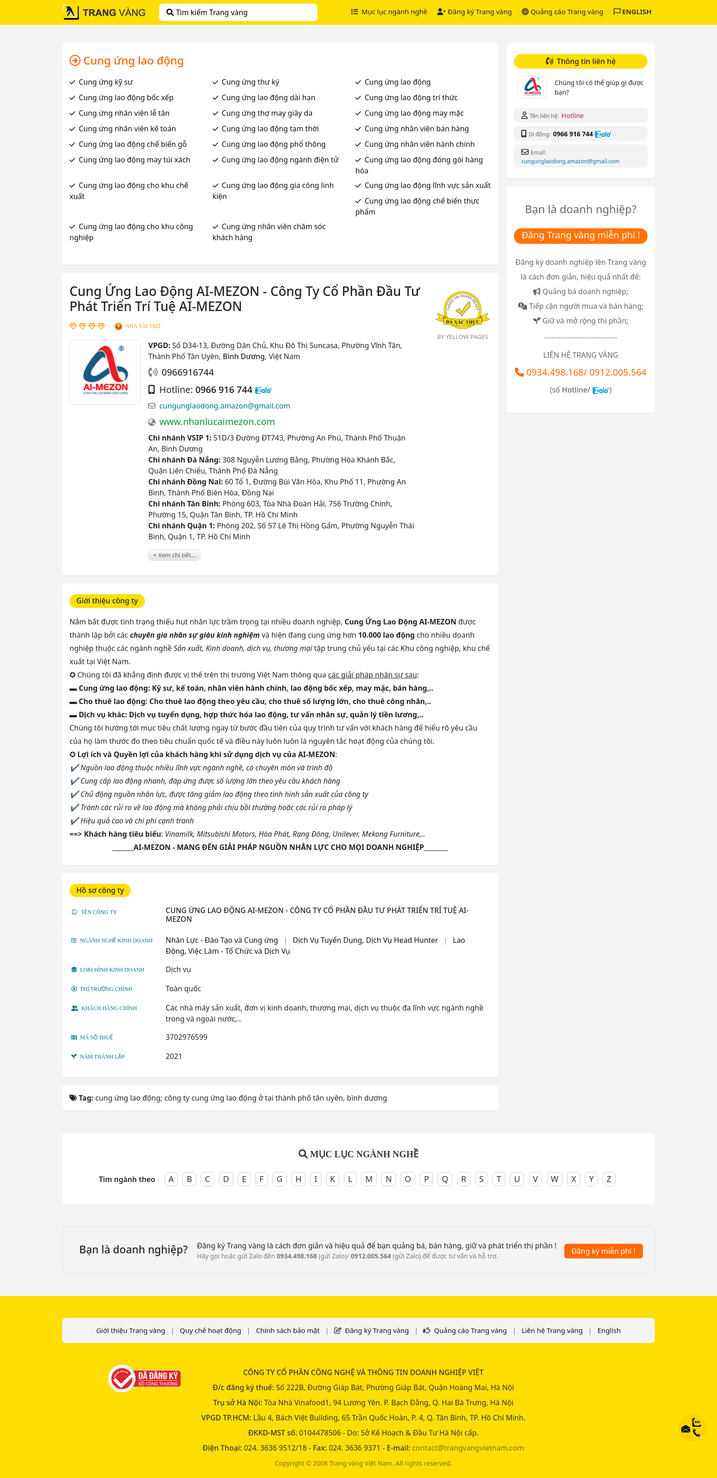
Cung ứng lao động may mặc (414, 113)
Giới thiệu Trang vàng (130, 1330)
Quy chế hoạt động (210, 1330)
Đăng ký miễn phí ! (604, 1251)
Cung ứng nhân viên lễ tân (124, 113)
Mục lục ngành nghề (389, 11)
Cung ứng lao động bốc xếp (126, 97)
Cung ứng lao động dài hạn (269, 97)
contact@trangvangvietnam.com (468, 1448)
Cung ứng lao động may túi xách (134, 160)
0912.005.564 (618, 372)
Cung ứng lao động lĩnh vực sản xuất (427, 185)
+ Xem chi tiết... (174, 555)
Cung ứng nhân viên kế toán (127, 129)
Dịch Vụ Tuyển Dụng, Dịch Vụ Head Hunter (365, 940)
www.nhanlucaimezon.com (217, 421)
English (609, 1330)
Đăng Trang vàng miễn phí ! (580, 235)
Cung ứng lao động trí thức (411, 97)
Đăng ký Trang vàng (474, 11)
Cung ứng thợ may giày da (267, 113)
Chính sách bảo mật (288, 1330)
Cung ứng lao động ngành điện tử (280, 160)
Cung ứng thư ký (250, 82)
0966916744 (187, 372)
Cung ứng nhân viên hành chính (419, 144)
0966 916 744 (223, 389)
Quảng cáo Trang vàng (562, 11)
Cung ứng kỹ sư (106, 82)
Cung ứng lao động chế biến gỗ (133, 144)
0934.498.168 (554, 372)
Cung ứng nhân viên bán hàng (416, 129)
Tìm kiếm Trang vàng (206, 12)
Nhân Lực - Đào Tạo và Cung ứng (222, 940)
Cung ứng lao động (397, 82)
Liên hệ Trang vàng (552, 1330)
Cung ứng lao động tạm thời (270, 129)
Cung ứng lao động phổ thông (274, 144)
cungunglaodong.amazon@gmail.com (224, 406)
